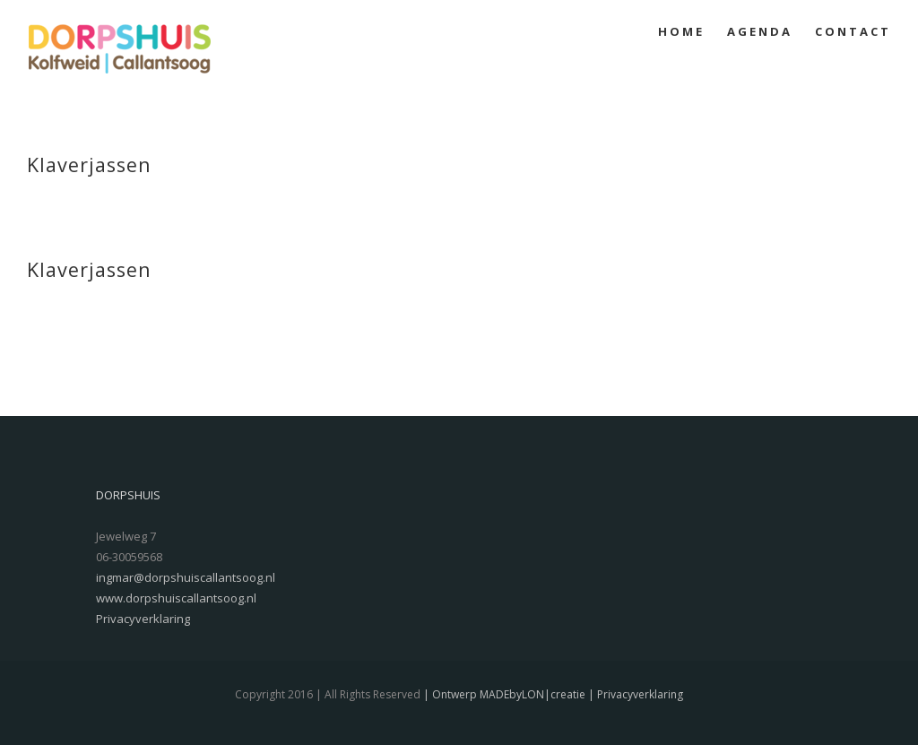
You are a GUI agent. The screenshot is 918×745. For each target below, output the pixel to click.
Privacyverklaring (143, 619)
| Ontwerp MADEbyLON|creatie (502, 694)
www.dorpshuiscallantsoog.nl (176, 598)
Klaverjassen (89, 165)
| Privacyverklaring (634, 694)
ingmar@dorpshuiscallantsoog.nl (185, 577)
